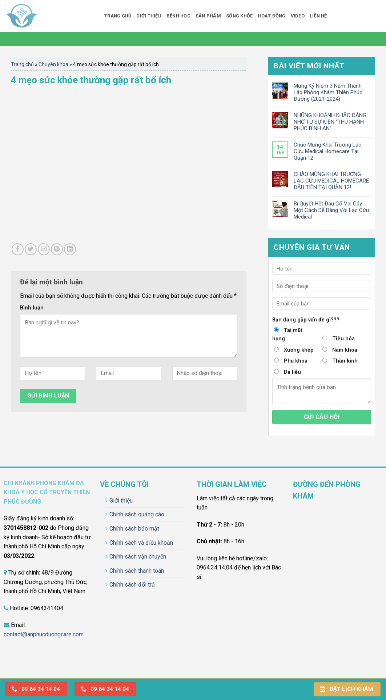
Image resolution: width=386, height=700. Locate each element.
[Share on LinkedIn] (70, 249)
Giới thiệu (148, 16)
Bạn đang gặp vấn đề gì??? (305, 320)
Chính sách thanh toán (136, 570)
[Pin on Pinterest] (57, 249)
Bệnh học (178, 16)
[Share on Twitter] (31, 249)
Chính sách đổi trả (132, 584)
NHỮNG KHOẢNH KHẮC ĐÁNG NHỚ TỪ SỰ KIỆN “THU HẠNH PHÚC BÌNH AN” (330, 122)
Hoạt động (271, 16)
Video (298, 16)
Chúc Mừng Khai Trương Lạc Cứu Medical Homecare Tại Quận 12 (327, 151)
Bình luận (32, 308)
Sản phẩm (208, 16)
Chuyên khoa (53, 64)
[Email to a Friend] (44, 249)
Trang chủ (117, 16)
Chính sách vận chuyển (137, 556)
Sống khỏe (239, 16)
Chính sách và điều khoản (141, 542)
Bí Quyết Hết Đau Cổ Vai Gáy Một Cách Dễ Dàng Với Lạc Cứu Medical (331, 210)
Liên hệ (318, 16)
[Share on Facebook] (18, 249)
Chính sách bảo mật (134, 528)
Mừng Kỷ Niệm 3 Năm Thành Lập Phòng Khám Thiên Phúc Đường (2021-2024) (328, 92)
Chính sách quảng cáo (136, 514)
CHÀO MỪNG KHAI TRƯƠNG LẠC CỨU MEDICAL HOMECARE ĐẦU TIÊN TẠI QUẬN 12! (331, 181)
